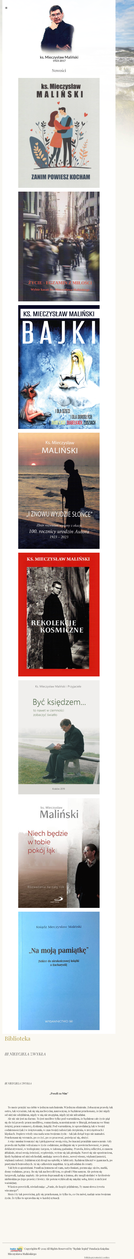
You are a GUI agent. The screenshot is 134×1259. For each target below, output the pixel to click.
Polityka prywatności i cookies (96, 1257)
